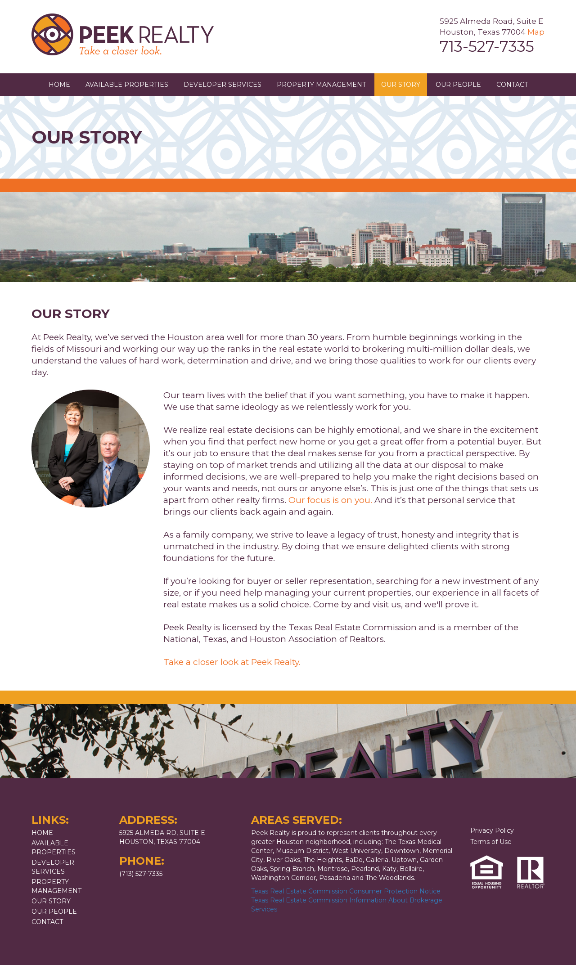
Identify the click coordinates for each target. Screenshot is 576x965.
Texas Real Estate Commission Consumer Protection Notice (346, 891)
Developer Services (222, 85)
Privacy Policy (492, 830)
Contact (512, 85)
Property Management (321, 85)
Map (535, 31)
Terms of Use (491, 842)
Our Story (400, 85)
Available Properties (127, 85)
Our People (458, 85)
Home (59, 85)
